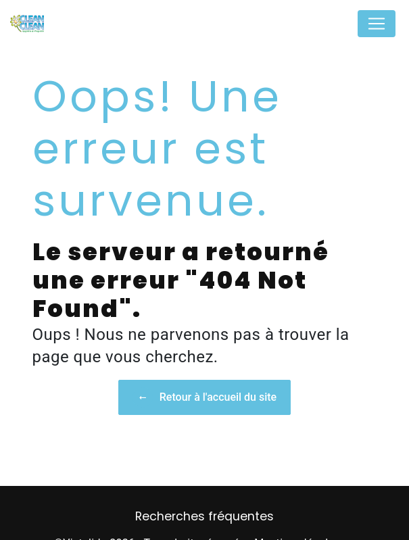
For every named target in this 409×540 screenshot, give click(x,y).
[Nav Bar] (376, 23)
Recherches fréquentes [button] (204, 516)
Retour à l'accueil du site (204, 397)
